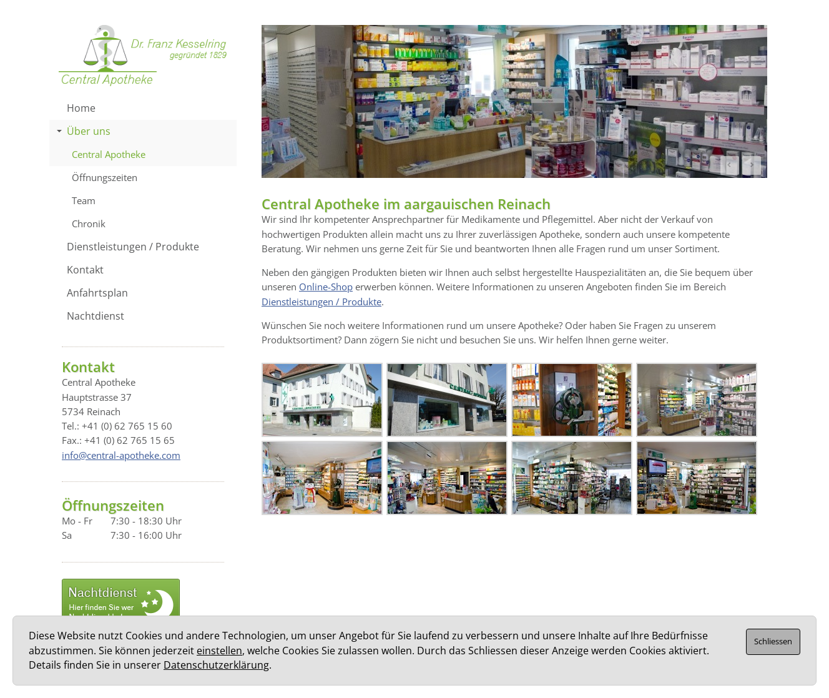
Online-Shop (326, 286)
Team (84, 200)
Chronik (88, 223)
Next (751, 165)
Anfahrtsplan (97, 293)
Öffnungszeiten (104, 177)
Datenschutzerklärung (216, 665)
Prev (729, 165)
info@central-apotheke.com (121, 455)
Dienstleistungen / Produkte (321, 301)
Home (81, 108)
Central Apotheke (108, 154)
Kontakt (85, 270)
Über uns (83, 131)
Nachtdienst (95, 316)
